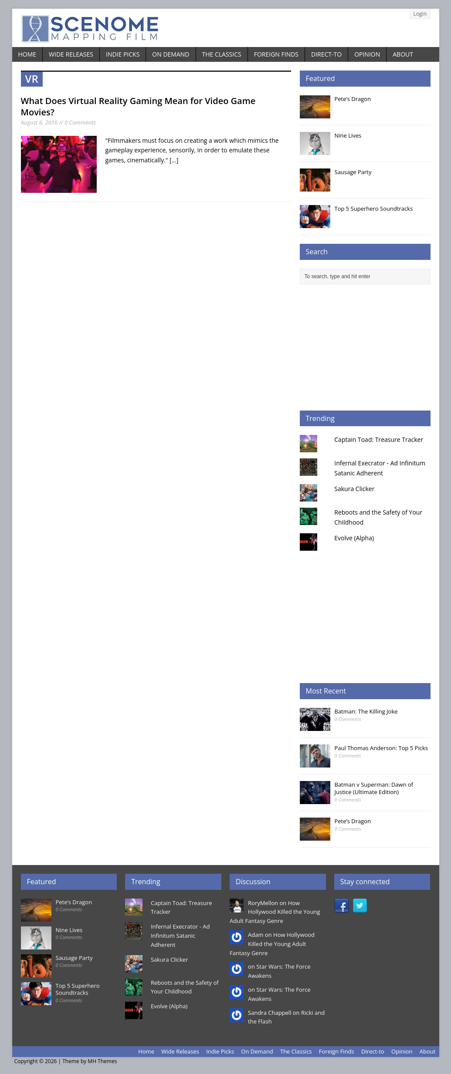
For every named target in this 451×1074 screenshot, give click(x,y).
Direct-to (326, 54)
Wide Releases (71, 54)
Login (420, 13)
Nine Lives (348, 135)
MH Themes (102, 1061)
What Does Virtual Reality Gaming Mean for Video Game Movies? (138, 106)
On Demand (170, 54)
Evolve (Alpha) (354, 538)
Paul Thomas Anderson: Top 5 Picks (381, 748)
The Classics (221, 54)
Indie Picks (122, 54)
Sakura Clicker (354, 489)
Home (27, 54)
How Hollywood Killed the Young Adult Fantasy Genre (275, 912)
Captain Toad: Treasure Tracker (378, 439)
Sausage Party (353, 172)
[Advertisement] (365, 347)
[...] (174, 160)
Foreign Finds (276, 54)
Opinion (367, 54)
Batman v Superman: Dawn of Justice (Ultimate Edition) (374, 788)
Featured (320, 78)
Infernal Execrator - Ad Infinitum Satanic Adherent (180, 935)
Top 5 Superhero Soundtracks (374, 208)
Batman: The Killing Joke (366, 711)
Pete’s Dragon (353, 99)
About (403, 54)
